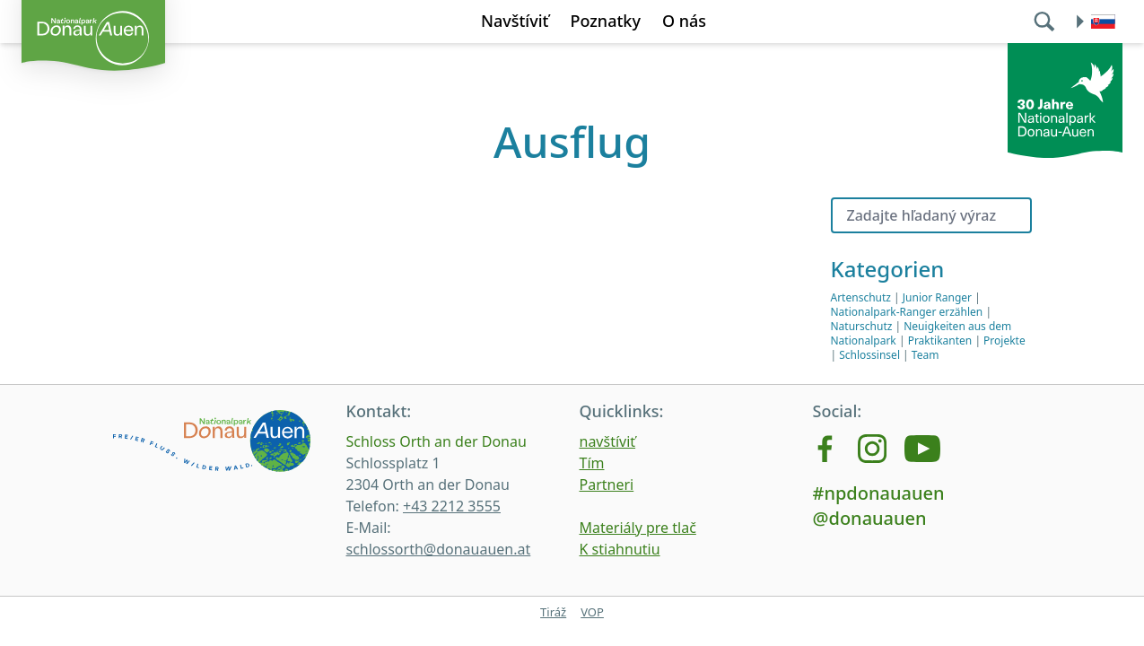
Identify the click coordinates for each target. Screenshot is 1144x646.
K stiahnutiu (620, 549)
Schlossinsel (869, 354)
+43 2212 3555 (452, 506)
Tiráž (553, 612)
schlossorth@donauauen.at (438, 549)
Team (925, 354)
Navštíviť (515, 20)
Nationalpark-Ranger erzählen (907, 311)
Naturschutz (862, 326)
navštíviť (608, 441)
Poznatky (605, 20)
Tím (592, 463)
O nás (684, 20)
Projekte (1004, 340)
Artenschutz (861, 297)
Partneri (607, 484)
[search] (1046, 21)
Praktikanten (940, 340)
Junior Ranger (937, 297)
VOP (592, 612)
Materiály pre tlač (638, 527)
